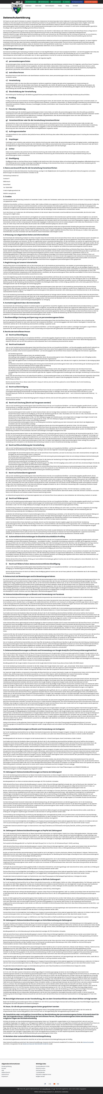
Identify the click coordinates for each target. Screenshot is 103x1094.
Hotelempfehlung (7, 1066)
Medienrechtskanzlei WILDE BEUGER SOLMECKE (35, 1044)
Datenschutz (5, 1074)
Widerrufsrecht (6, 1072)
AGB (3, 1070)
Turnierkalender (40, 1072)
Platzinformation (40, 1068)
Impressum (5, 1076)
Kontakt (4, 1068)
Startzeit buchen (40, 1070)
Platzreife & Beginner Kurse (43, 1074)
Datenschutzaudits (88, 1042)
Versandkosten (46, 1089)
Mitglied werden (40, 1076)
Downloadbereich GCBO (42, 1066)
